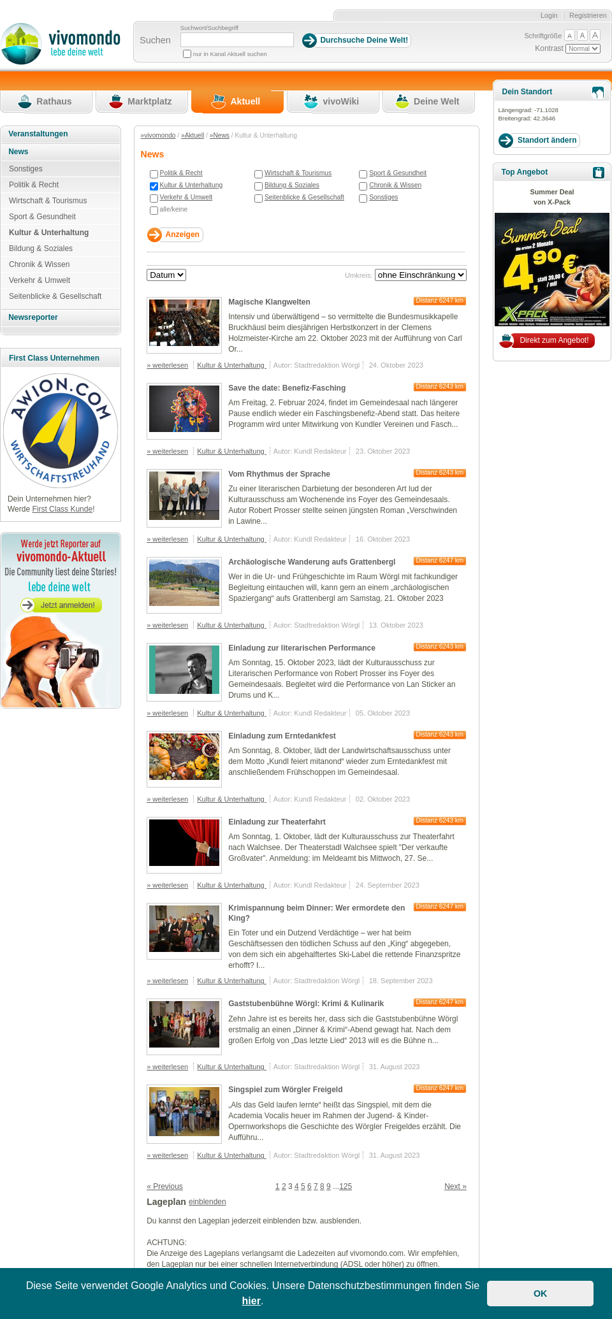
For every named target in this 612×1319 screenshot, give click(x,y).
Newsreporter (32, 317)
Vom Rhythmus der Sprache (279, 474)
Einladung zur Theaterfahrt (277, 822)
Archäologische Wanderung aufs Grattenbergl (311, 562)
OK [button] (541, 1293)
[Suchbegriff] (237, 39)
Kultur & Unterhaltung (191, 185)
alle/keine (174, 209)
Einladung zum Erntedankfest (282, 736)
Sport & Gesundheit (397, 173)
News (18, 151)
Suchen (155, 40)
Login (549, 15)
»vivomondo (158, 135)
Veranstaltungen (38, 133)
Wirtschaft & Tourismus (298, 173)
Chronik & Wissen (395, 185)
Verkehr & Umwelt (186, 197)
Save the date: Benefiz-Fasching (287, 388)
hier (251, 1300)
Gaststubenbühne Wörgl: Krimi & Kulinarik (306, 1003)
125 (345, 1186)
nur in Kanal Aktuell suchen (230, 53)
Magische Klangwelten (269, 302)
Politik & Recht (181, 173)
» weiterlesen (167, 365)
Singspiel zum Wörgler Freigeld (285, 1089)
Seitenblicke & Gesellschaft (304, 197)
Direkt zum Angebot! (554, 340)
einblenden (207, 1201)
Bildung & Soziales (292, 185)
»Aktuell (192, 135)
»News (219, 135)
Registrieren (588, 15)
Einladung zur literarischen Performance (301, 648)
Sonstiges (383, 197)
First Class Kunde (62, 509)
